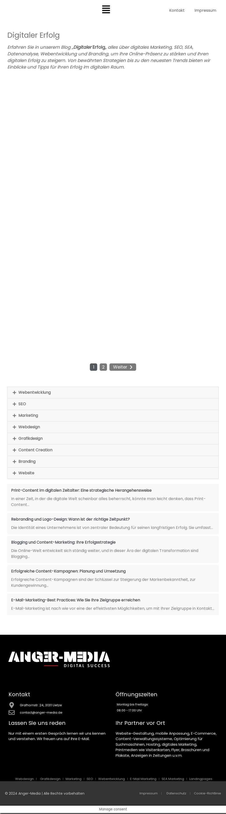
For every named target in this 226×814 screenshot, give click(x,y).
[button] (113, 393)
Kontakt (177, 10)
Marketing (28, 416)
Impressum (205, 10)
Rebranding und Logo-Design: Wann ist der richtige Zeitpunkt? (70, 520)
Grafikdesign (30, 439)
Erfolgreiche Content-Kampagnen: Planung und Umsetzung (68, 572)
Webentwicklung (34, 393)
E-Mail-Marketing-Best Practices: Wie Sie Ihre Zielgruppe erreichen (75, 601)
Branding (27, 462)
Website (26, 474)
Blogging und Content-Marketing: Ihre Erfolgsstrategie (63, 543)
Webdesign (29, 428)
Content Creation (35, 451)
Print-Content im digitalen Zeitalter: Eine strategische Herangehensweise (81, 491)
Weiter (120, 368)
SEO (22, 404)
